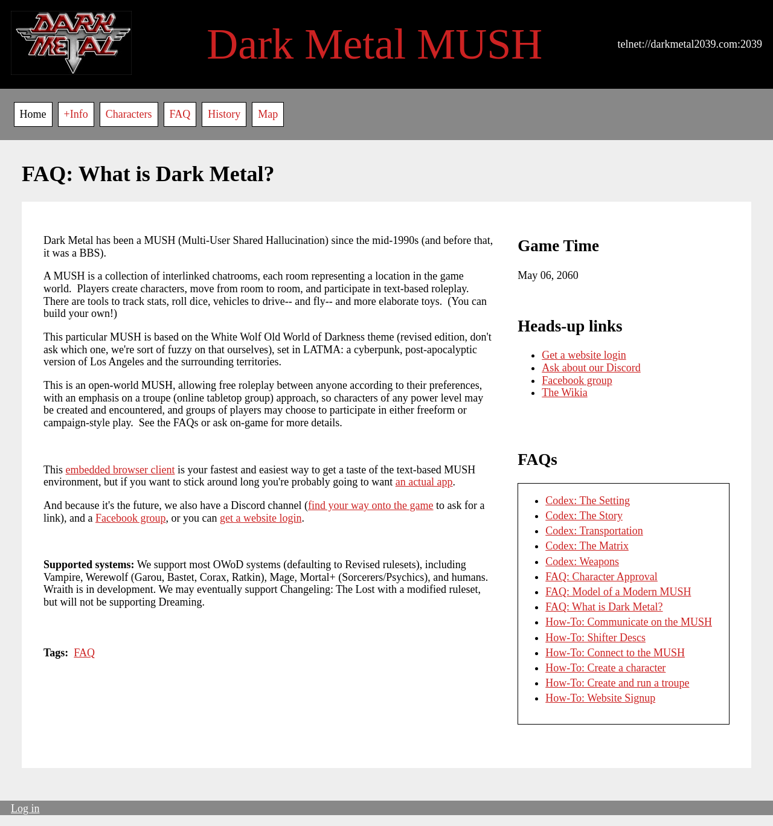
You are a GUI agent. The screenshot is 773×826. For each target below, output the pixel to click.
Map (268, 114)
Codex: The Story (584, 516)
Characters (129, 114)
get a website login (260, 518)
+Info (76, 114)
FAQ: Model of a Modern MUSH (618, 592)
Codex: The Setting (587, 501)
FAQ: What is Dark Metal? (603, 607)
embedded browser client (120, 470)
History (224, 114)
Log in (25, 808)
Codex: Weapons (582, 561)
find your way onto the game (370, 505)
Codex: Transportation (594, 531)
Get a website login (584, 355)
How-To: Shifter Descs (595, 638)
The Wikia (564, 392)
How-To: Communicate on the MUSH (628, 622)
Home (33, 114)
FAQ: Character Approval (601, 577)
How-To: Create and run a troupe (617, 683)
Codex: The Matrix (587, 546)
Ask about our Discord (591, 368)
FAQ (180, 114)
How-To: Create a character (605, 668)
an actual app (424, 482)
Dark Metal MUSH (374, 44)
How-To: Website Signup (600, 698)
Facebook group (130, 518)
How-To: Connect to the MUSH (615, 653)
